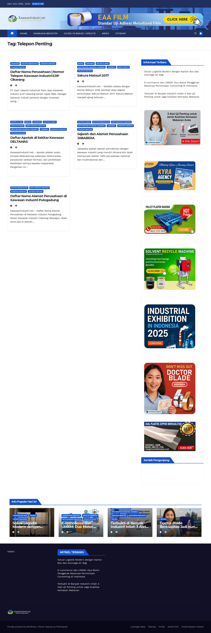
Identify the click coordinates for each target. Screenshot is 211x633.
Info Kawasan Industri (35, 125)
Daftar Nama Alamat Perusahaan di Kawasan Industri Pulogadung (38, 198)
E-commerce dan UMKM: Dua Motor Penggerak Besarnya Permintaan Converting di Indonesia (79, 573)
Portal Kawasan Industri (193, 627)
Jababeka (111, 67)
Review (114, 519)
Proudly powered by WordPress (22, 627)
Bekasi (80, 63)
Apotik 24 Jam (16, 122)
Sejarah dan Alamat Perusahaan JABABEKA (102, 136)
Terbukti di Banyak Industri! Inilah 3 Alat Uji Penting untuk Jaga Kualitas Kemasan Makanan (78, 587)
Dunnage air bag (20, 515)
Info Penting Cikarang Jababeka (91, 67)
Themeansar (61, 627)
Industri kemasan (90, 515)
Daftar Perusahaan (30, 63)
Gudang (33, 515)
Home (23, 33)
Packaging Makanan (137, 515)
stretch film (173, 627)
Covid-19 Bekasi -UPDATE (80, 33)
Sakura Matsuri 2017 (93, 75)
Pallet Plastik (90, 519)
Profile (162, 627)
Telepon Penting (18, 67)
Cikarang (15, 63)
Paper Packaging (20, 519)
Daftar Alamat (103, 63)
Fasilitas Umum (17, 125)
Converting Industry (71, 515)
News (105, 33)
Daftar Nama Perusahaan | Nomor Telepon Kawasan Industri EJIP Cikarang (37, 76)
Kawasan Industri (45, 33)
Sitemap (120, 33)
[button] (195, 33)
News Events (123, 67)
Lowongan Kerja (138, 627)
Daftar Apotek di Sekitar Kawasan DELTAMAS (37, 139)
